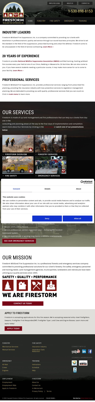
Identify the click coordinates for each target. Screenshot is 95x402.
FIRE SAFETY (11, 176)
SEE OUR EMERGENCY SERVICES (20, 241)
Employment (7, 384)
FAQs (34, 372)
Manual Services (8, 351)
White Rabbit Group (87, 400)
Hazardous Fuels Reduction (38, 352)
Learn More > (48, 47)
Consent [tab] (16, 189)
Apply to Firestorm (9, 390)
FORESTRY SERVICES (47, 154)
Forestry (41, 21)
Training (83, 21)
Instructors (36, 366)
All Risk (5, 366)
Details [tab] (47, 189)
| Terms (47, 393)
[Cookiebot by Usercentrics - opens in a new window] (82, 182)
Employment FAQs (9, 387)
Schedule (35, 369)
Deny (47, 218)
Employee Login (46, 3)
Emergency (69, 21)
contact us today (16, 305)
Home (30, 21)
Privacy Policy (37, 393)
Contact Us (84, 3)
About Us (65, 3)
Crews (4, 369)
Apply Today (13, 330)
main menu (13, 94)
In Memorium (37, 390)
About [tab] (78, 189)
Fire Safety (55, 21)
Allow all (77, 218)
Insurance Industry (39, 348)
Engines (5, 372)
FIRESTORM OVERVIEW (16, 154)
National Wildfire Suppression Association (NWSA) (38, 61)
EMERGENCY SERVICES (49, 176)
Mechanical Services (10, 348)
